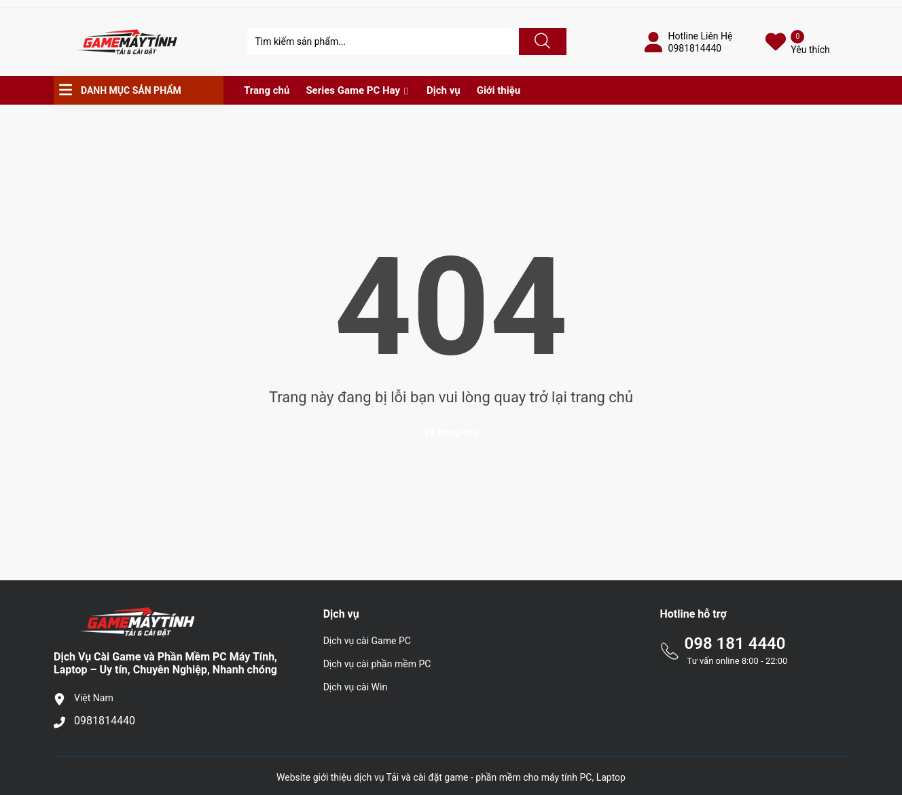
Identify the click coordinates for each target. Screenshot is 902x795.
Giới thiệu (499, 90)
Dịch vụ (444, 90)
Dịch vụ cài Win (355, 687)
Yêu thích (810, 49)
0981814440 (695, 48)
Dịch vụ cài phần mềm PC (377, 663)
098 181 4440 (734, 643)
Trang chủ (266, 90)
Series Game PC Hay (353, 90)
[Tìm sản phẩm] (383, 41)
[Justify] (540, 41)
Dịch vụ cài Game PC (367, 640)
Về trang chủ (450, 432)
